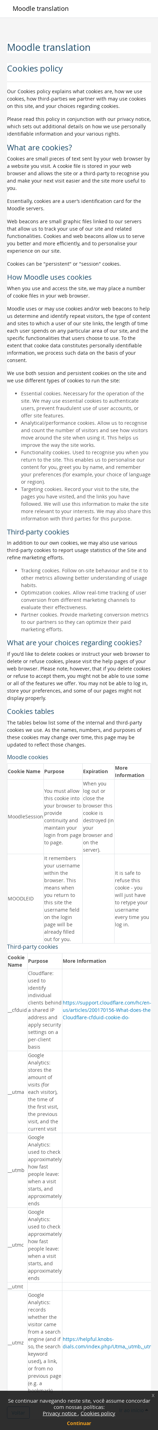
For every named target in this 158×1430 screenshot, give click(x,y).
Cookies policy (98, 1413)
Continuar (79, 1423)
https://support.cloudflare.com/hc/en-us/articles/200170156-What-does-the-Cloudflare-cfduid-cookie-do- (107, 1010)
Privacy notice (60, 1413)
